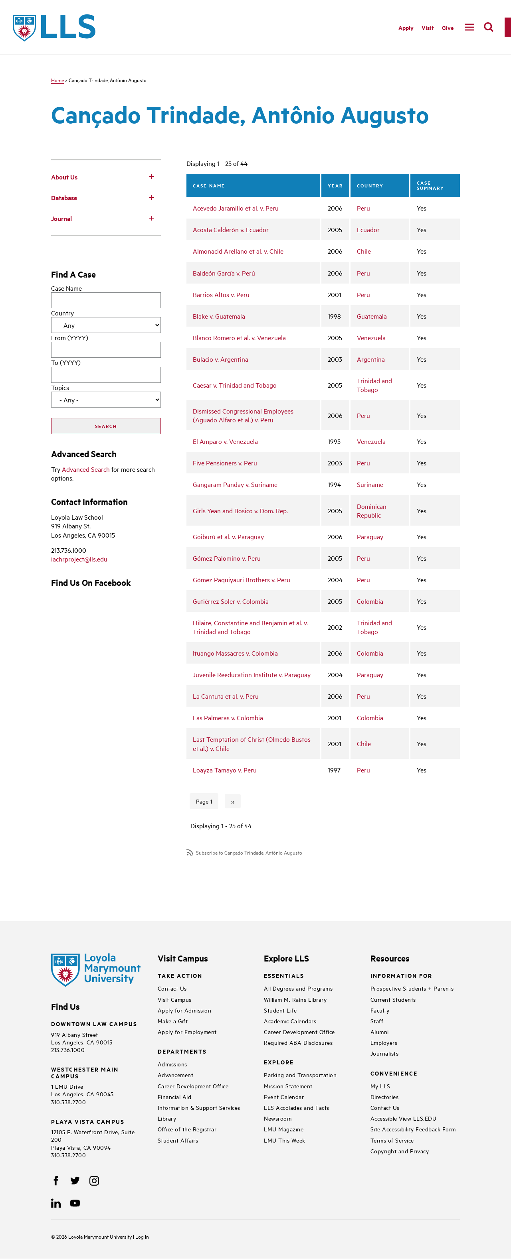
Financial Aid (175, 1096)
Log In (142, 1236)
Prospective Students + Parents (412, 988)
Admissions (172, 1064)
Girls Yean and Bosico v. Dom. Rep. (240, 510)
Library (167, 1118)
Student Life (280, 1010)
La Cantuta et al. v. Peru (226, 696)
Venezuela (371, 337)
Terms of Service (392, 1140)
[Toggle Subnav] (151, 176)
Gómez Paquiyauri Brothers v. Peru (241, 579)
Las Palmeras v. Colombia (228, 717)
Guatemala (372, 315)
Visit (428, 27)
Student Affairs (178, 1140)
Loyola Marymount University (94, 1236)
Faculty (380, 1010)
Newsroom (277, 1118)
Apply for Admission (185, 1010)
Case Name (66, 288)
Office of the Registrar (187, 1129)
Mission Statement (288, 1086)
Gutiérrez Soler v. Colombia (231, 601)
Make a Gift (173, 1021)
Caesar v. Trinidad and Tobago (235, 384)
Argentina (371, 359)
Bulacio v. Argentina (220, 359)
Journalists (384, 1053)
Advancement (176, 1074)
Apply (406, 27)
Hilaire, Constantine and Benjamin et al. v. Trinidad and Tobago (250, 627)
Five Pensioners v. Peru (225, 462)
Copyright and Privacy (399, 1151)
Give (448, 27)
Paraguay (370, 536)
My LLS (380, 1086)
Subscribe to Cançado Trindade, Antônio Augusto (249, 852)
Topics (60, 387)
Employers (384, 1042)
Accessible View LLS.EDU (403, 1118)
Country (62, 312)
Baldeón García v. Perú (224, 272)
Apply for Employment (187, 1031)
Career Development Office (193, 1086)
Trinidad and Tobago (374, 385)
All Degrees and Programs (298, 988)
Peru (363, 207)
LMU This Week (284, 1140)
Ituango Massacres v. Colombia (235, 652)
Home (57, 79)
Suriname (370, 484)
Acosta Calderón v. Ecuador (231, 229)
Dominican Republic (371, 510)
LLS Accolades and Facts (296, 1107)
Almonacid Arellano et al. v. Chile (238, 250)
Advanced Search (86, 469)
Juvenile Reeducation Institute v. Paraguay (252, 674)
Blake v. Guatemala (219, 315)
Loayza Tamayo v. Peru (225, 769)
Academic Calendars (290, 1021)
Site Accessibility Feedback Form (413, 1129)
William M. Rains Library (295, 999)
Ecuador (368, 229)
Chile (364, 250)
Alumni (379, 1031)
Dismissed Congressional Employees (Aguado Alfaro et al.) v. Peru (243, 415)
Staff (377, 1021)
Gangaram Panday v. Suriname (235, 484)
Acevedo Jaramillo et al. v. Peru (236, 207)
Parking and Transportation (300, 1074)
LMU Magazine (283, 1129)
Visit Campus (175, 999)
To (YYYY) (66, 362)
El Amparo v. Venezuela (225, 441)
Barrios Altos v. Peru (221, 294)
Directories (384, 1096)
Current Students (393, 999)
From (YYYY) (69, 337)
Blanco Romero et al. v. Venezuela (239, 337)
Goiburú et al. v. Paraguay (228, 536)
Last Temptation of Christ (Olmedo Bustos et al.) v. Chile (252, 743)
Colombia (370, 601)
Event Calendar (284, 1096)
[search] (488, 27)
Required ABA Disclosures (298, 1042)
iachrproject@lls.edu (79, 558)
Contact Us (172, 988)
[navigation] (469, 27)
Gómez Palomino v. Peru (227, 558)
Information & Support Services (199, 1107)
